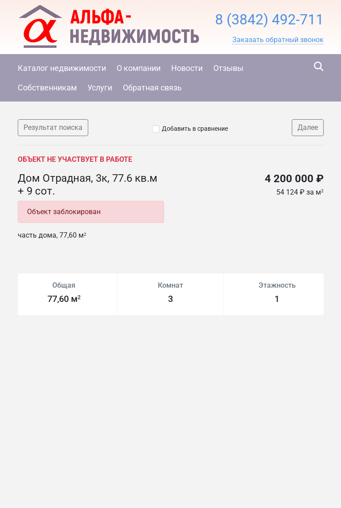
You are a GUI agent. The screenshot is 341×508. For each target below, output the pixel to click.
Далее (308, 127)
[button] (278, 39)
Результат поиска (53, 127)
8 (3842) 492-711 (269, 19)
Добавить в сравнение (195, 128)
